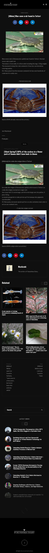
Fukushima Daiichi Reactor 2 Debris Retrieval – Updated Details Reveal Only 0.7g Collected (28, 458)
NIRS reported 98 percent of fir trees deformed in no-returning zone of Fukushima (36, 317)
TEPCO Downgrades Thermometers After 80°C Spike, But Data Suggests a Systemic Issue (28, 430)
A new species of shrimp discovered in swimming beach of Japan (12, 313)
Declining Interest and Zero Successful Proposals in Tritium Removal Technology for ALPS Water (27, 439)
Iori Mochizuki (6, 131)
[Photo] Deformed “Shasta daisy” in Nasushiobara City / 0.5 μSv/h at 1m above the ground (12, 348)
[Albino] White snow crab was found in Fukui (38, 370)
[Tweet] (21, 22)
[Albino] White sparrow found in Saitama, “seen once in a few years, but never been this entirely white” (10, 377)
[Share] (15, 22)
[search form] (22, 410)
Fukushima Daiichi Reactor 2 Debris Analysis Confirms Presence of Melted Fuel (27, 448)
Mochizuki (22, 266)
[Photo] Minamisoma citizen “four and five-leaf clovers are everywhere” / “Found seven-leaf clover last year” (36, 349)
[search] (42, 410)
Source (4, 119)
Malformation (24, 12)
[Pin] (26, 22)
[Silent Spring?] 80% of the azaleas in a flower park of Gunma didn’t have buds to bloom (23, 152)
